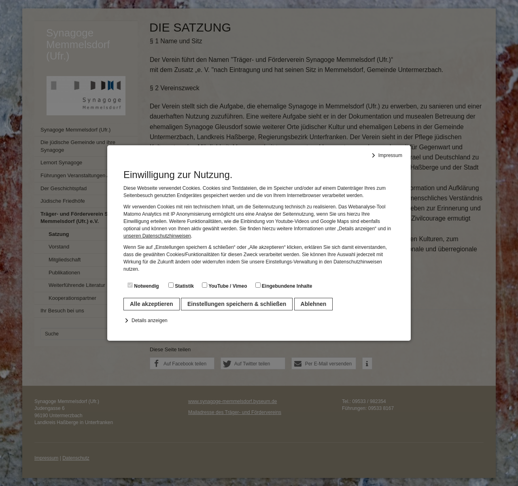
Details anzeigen (150, 320)
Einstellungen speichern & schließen (236, 304)
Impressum (390, 155)
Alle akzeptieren (151, 304)
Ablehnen (314, 304)
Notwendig (143, 285)
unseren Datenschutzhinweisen (157, 236)
